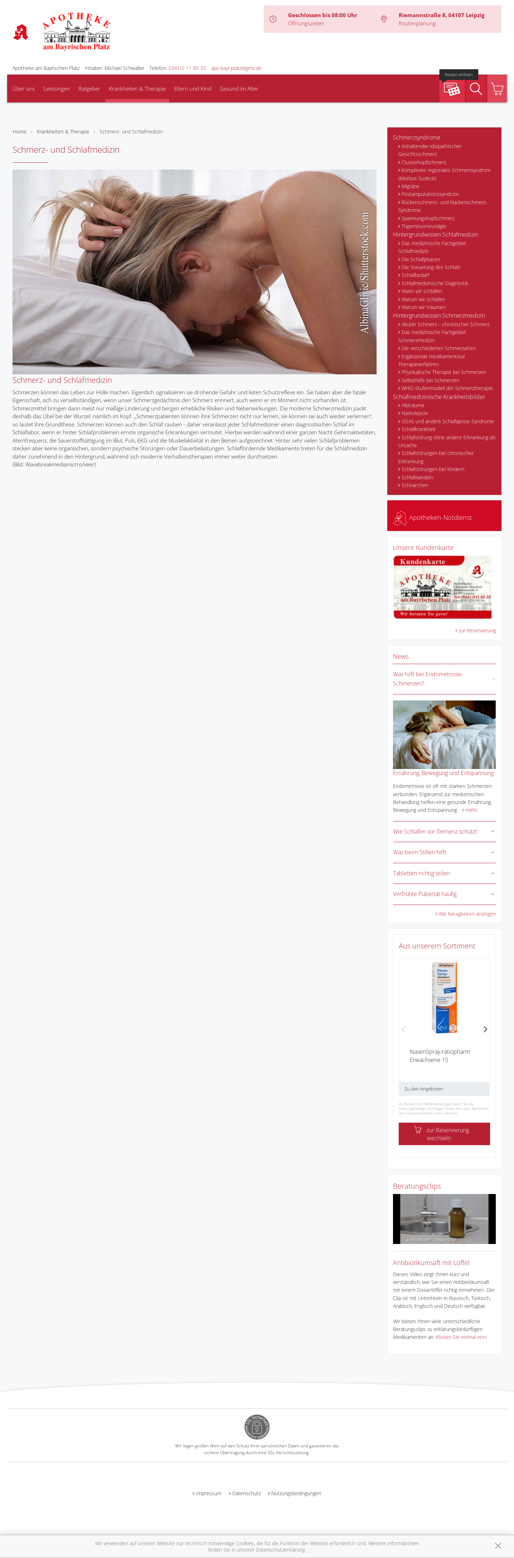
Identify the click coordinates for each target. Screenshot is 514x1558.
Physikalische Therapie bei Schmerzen (444, 372)
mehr (471, 809)
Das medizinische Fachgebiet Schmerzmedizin (432, 336)
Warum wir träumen (423, 307)
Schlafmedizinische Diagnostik (435, 283)
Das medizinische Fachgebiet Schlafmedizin (432, 247)
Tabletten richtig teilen (421, 873)
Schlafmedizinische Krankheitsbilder (439, 397)
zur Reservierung (477, 630)
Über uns (23, 88)
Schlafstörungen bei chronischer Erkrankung (436, 457)
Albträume (413, 405)
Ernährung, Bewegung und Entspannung (443, 773)
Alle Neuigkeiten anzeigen (467, 913)
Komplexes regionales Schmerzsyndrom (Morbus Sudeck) (444, 174)
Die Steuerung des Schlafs (431, 267)
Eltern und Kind (192, 88)
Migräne (410, 186)
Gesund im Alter (239, 88)
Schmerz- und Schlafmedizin (131, 131)
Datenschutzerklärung (280, 1549)
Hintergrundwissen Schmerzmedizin (439, 315)
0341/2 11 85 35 (187, 68)
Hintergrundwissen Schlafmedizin (435, 234)
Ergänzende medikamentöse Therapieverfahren (431, 360)
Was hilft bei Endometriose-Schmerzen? (428, 678)
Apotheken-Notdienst (432, 517)
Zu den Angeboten (423, 1089)
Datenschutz (246, 1493)
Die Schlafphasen (421, 259)
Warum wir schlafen (423, 299)
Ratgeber (89, 88)
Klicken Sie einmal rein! (461, 1337)
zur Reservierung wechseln (441, 1134)
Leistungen (57, 88)
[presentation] (403, 1029)
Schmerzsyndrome (416, 137)
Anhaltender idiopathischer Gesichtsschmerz (430, 150)
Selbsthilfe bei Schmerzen (430, 380)
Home (19, 131)
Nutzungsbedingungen (296, 1493)
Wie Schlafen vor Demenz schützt (435, 831)
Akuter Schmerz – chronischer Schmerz (445, 324)
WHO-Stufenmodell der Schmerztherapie (447, 388)
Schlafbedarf (415, 275)
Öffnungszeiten (306, 23)
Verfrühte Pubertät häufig (425, 894)
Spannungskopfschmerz (428, 218)
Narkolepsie (415, 413)
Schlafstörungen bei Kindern (433, 469)
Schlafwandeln (417, 477)
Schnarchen (415, 485)
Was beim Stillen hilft (419, 852)
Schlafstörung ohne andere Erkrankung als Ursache (447, 441)
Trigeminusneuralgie (424, 226)
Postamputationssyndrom (430, 194)
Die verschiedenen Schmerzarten (439, 348)
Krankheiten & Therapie (137, 88)
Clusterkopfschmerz (424, 162)
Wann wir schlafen (422, 291)
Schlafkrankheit (418, 429)
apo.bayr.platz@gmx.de (236, 68)
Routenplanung (417, 23)
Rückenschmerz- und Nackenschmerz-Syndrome (443, 206)
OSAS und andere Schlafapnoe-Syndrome (448, 421)
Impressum (208, 1493)
